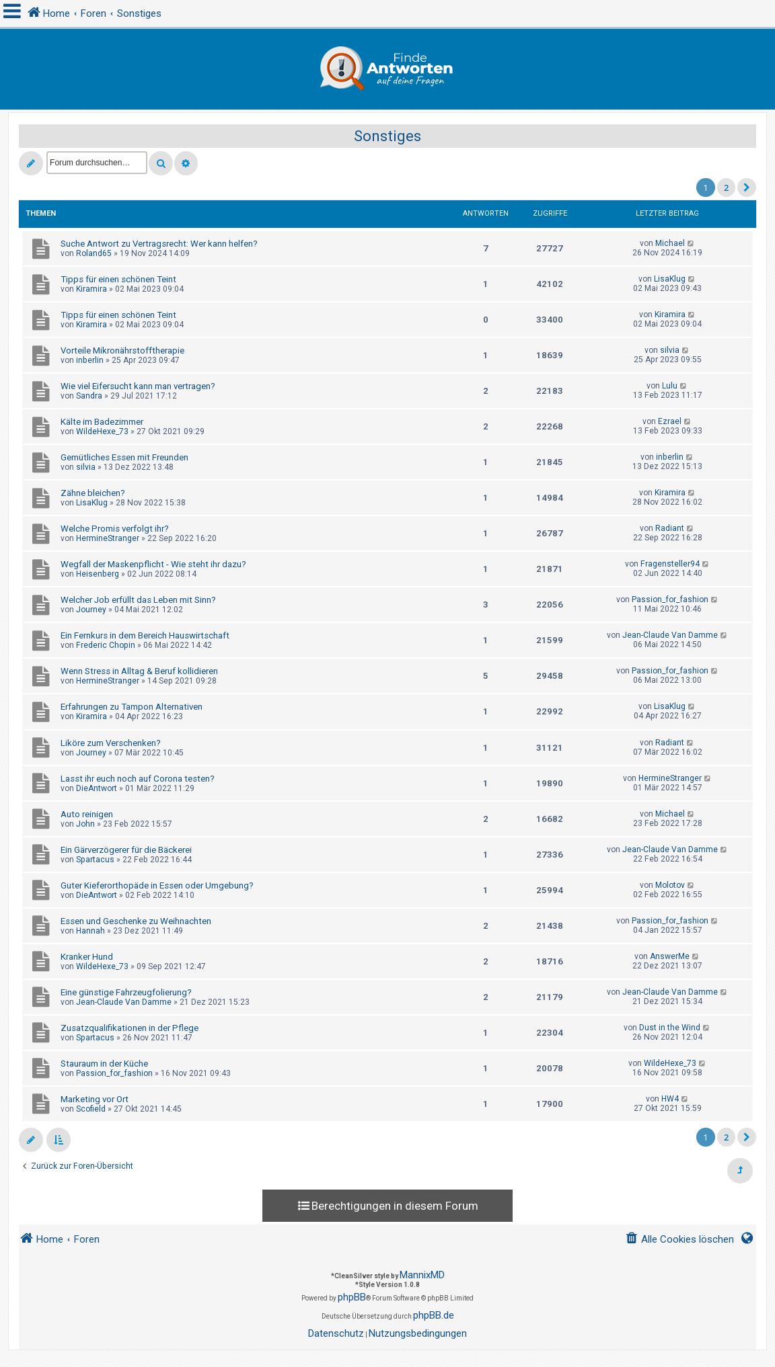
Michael (670, 243)
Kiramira (91, 289)
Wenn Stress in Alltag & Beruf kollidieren (139, 671)
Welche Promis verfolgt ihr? (115, 529)
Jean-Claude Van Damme (670, 635)
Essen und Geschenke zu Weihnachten (136, 921)
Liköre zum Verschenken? (111, 743)
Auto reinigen (87, 814)
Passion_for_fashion (670, 599)
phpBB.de (433, 1315)
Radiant (669, 528)
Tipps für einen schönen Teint (118, 279)
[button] (746, 187)
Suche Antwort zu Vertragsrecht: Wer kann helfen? (159, 244)
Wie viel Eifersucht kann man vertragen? (138, 386)
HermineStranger (107, 538)
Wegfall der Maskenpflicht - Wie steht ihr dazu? (153, 564)
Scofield (91, 1109)
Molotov (670, 885)
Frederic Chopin (105, 645)
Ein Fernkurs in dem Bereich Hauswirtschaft (145, 635)
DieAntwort (96, 788)
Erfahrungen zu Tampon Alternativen (131, 707)
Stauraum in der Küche (104, 1064)
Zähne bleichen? (93, 493)
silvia (669, 350)
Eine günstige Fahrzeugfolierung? (126, 992)
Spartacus (95, 859)
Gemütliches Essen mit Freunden (124, 457)
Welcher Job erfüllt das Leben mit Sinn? (138, 600)
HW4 (670, 1099)
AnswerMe (670, 956)
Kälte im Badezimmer (102, 422)
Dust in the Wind (669, 1027)
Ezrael (669, 421)
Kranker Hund (87, 957)
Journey (91, 609)
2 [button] (726, 187)
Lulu (669, 385)
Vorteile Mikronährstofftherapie (122, 350)
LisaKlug (670, 279)
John (85, 824)
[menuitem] (679, 1240)
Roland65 (94, 253)
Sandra (89, 396)
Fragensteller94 (670, 564)
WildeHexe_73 (102, 431)
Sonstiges (387, 136)
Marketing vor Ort (94, 1099)
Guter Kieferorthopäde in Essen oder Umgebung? (157, 885)
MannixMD (422, 1275)
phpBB (352, 1297)
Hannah (90, 931)
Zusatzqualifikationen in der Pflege (129, 1028)
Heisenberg (97, 574)
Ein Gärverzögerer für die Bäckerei (126, 850)
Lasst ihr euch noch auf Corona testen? (138, 779)
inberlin (90, 360)
